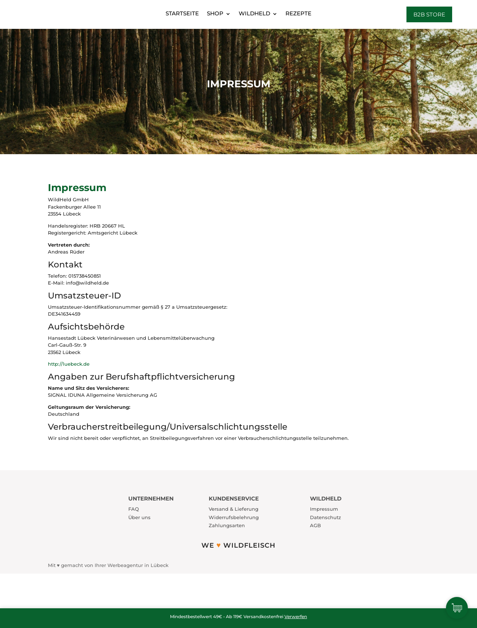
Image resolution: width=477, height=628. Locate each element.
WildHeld (254, 13)
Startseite (182, 13)
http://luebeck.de (69, 364)
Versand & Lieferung (233, 509)
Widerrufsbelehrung (234, 517)
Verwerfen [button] (295, 616)
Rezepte (298, 13)
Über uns (139, 517)
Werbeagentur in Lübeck (138, 565)
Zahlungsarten (227, 525)
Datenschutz (325, 517)
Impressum (324, 509)
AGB (315, 525)
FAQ (133, 509)
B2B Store (429, 14)
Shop (215, 13)
